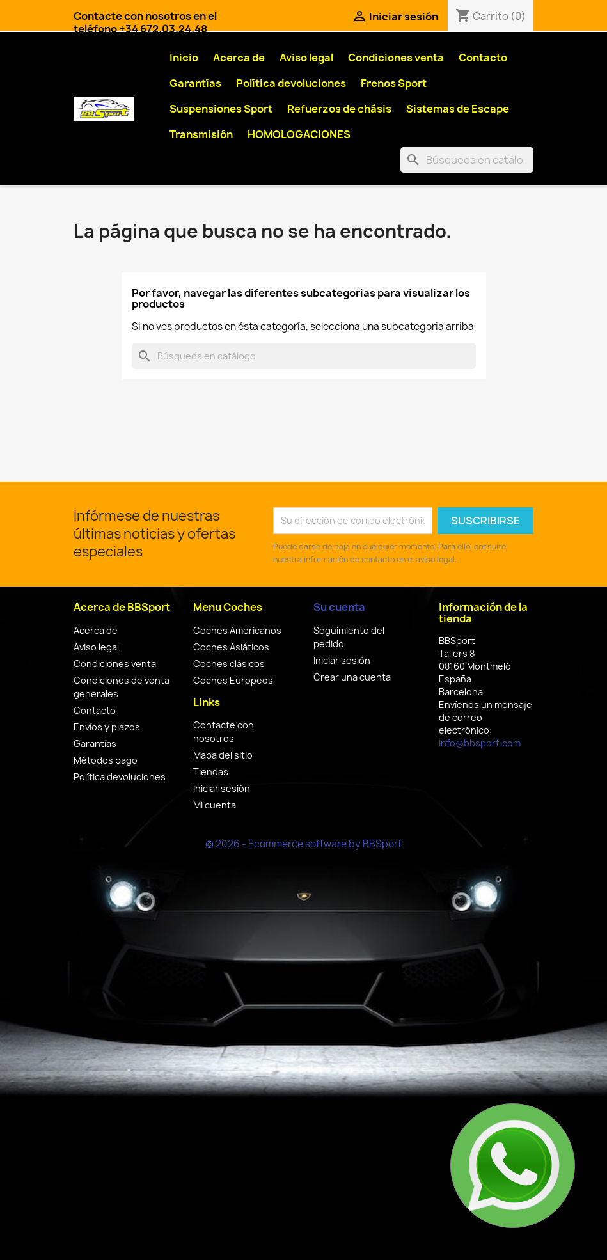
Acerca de (239, 58)
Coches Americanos (237, 630)
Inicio (183, 58)
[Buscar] (466, 160)
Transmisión (201, 134)
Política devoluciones (291, 83)
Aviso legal (306, 58)
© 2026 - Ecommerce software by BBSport (303, 844)
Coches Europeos (233, 680)
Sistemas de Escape (457, 109)
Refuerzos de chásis (339, 109)
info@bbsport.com (480, 743)
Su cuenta (339, 607)
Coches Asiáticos (231, 647)
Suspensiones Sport (220, 109)
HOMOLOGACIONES (299, 134)
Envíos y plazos (107, 727)
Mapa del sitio (223, 755)
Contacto (483, 58)
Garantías (195, 83)
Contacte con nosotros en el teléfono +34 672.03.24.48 (145, 22)
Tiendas (210, 772)
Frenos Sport (394, 83)
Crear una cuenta (352, 677)
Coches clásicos (229, 664)
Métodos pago (106, 760)
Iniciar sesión (221, 788)
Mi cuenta (214, 805)
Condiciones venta (396, 58)
